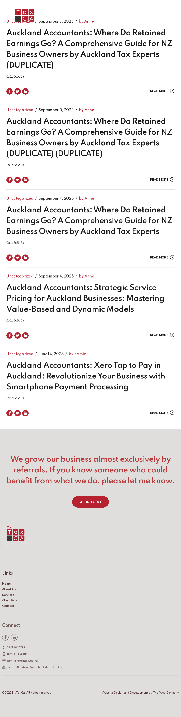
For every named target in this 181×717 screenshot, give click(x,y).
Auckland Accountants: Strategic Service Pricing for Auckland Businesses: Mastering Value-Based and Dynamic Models (85, 303)
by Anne (86, 110)
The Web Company (166, 693)
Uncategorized (19, 110)
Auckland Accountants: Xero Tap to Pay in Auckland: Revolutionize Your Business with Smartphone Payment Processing (85, 381)
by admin (77, 359)
